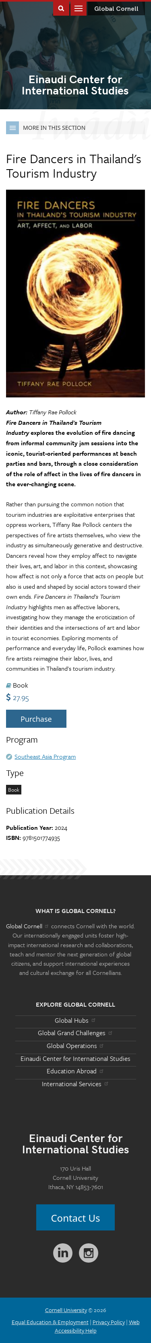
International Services (75, 1084)
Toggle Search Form (61, 8)
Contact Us (75, 1217)
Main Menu (78, 8)
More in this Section (45, 127)
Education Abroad (75, 1071)
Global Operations (76, 1045)
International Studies (75, 86)
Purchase (36, 719)
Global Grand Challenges (75, 1033)
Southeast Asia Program (45, 756)
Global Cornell (116, 9)
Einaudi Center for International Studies (75, 1058)
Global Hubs (75, 1020)
